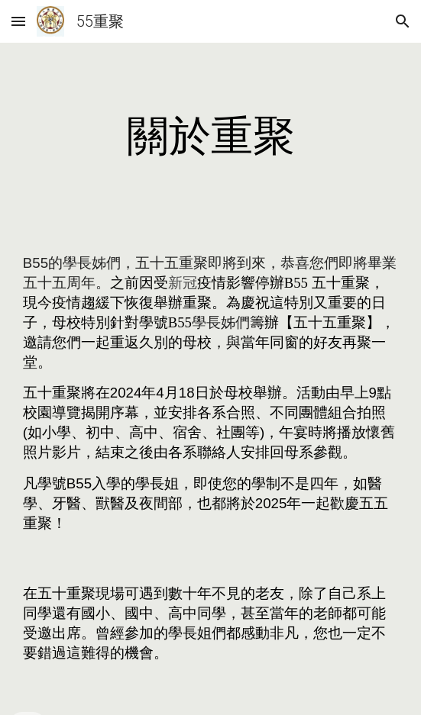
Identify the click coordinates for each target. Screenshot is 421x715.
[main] (210, 136)
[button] (18, 21)
